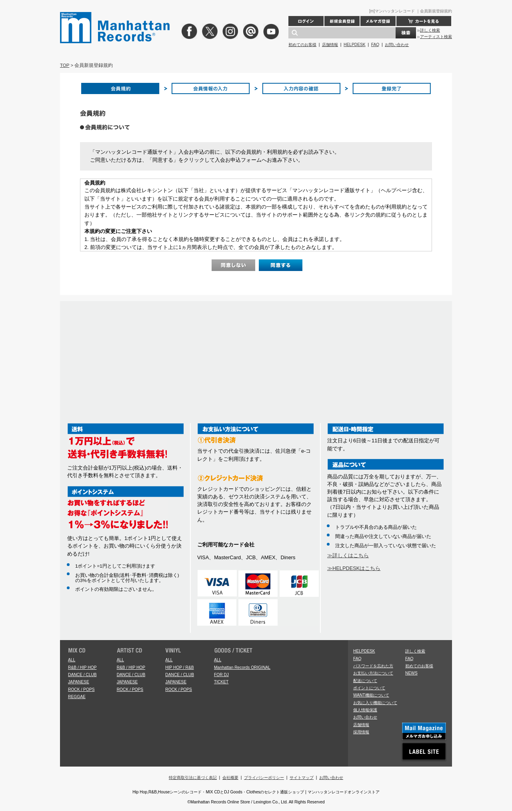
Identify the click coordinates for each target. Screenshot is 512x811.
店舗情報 (330, 44)
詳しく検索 (430, 30)
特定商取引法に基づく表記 (193, 777)
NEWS (411, 673)
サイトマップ (302, 777)
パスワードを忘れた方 (373, 666)
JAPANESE (78, 682)
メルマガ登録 (378, 21)
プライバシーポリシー (264, 777)
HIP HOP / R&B (179, 667)
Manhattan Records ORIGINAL (242, 667)
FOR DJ (221, 674)
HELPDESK (355, 44)
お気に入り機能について (375, 703)
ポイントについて (369, 688)
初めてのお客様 (302, 44)
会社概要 (230, 777)
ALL (71, 660)
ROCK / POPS (81, 689)
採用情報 (361, 732)
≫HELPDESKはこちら (353, 568)
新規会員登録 (342, 21)
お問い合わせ (397, 44)
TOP (64, 65)
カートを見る (423, 21)
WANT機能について (371, 695)
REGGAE (77, 697)
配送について (365, 681)
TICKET (221, 682)
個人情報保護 (365, 710)
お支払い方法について (373, 673)
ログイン (306, 21)
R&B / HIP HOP (82, 667)
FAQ (375, 44)
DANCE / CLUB (82, 674)
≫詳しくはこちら (348, 555)
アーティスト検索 (436, 36)
